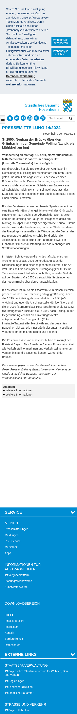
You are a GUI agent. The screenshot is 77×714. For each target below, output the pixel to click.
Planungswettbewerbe (18, 474)
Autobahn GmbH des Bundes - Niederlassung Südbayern (35, 627)
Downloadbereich (22, 497)
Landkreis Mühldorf (20, 680)
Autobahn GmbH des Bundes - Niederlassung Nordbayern (35, 637)
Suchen (70, 119)
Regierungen (16, 574)
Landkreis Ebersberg (21, 674)
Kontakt (9, 526)
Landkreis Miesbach (21, 668)
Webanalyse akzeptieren (60, 41)
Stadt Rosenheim (19, 656)
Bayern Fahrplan (19, 604)
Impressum (11, 520)
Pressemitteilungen (16, 422)
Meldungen (11, 428)
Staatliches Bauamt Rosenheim (29, 691)
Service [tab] (13, 406)
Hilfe (9, 509)
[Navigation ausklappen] (2, 119)
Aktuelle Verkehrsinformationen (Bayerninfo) (36, 610)
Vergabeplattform (19, 468)
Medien (11, 417)
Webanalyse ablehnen (60, 52)
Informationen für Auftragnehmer (23, 461)
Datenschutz (12, 538)
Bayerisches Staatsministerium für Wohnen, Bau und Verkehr (36, 566)
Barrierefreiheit (14, 532)
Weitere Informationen (19, 390)
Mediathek (11, 441)
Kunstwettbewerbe (16, 480)
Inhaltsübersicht (14, 514)
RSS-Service (13, 435)
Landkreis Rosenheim (22, 662)
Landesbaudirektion (21, 580)
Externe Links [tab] (21, 548)
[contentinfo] (29, 118)
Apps (8, 447)
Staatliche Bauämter (21, 586)
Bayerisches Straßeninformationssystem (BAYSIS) (31, 617)
